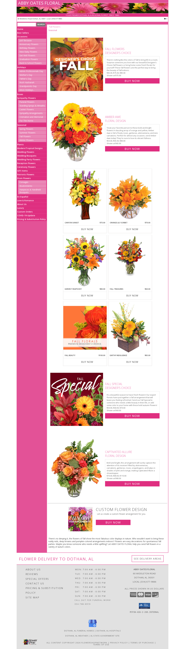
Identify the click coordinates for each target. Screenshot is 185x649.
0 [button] (165, 19)
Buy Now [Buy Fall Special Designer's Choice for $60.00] (132, 416)
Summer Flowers (27, 132)
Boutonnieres (26, 186)
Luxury (20, 208)
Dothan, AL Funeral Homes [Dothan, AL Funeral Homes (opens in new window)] (79, 630)
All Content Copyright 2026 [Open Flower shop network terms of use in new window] (64, 642)
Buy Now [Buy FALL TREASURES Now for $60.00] (132, 295)
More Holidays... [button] (27, 90)
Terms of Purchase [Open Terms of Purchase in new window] (142, 642)
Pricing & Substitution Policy (31, 219)
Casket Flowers (27, 109)
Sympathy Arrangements (31, 113)
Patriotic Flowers (25, 174)
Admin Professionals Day (31, 71)
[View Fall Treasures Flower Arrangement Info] (130, 255)
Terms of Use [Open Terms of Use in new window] (101, 644)
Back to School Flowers (31, 63)
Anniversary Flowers (29, 44)
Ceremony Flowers (26, 167)
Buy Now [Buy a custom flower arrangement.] (113, 522)
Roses (20, 94)
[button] (144, 606)
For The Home (26, 120)
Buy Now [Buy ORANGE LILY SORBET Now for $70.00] (132, 229)
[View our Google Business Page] (92, 627)
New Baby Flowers (28, 51)
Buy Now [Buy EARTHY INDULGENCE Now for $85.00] (132, 362)
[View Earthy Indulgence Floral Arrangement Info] (130, 327)
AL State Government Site (105, 635)
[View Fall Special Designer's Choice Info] (77, 399)
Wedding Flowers (25, 152)
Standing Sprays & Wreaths (32, 105)
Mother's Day (26, 75)
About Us (21, 204)
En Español (22, 196)
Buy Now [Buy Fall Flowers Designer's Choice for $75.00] (132, 81)
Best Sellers (23, 32)
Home (20, 29)
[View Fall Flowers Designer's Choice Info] (77, 64)
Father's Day (25, 78)
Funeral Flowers (27, 102)
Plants (20, 144)
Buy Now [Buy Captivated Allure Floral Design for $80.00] (132, 484)
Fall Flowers (25, 136)
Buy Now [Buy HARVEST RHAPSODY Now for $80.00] (87, 295)
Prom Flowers (24, 178)
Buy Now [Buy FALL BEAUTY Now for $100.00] (87, 362)
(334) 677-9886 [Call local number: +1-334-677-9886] (56, 19)
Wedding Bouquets (26, 155)
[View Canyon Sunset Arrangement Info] (85, 195)
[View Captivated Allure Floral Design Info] (77, 467)
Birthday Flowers (27, 48)
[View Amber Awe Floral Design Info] (77, 132)
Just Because (26, 40)
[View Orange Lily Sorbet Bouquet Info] (130, 195)
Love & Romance (25, 200)
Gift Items (22, 170)
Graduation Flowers (29, 59)
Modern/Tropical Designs (29, 148)
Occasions (22, 36)
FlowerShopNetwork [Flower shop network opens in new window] (94, 642)
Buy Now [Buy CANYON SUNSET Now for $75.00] (87, 229)
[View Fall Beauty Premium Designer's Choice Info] (85, 327)
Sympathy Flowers (26, 98)
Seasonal (21, 125)
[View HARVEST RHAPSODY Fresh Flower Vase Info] (85, 261)
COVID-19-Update (26, 215)
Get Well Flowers (27, 55)
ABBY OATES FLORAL (39, 3)
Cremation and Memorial (31, 117)
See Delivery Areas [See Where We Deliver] (147, 558)
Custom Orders (25, 211)
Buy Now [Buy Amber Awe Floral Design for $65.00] (132, 149)
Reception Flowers (26, 163)
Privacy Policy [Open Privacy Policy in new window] (119, 642)
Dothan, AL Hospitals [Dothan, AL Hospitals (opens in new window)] (109, 630)
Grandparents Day (28, 86)
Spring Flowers (26, 129)
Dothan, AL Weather (76, 635)
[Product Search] (26, 24)
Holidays (21, 67)
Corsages (24, 182)
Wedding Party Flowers (28, 159)
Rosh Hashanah (27, 82)
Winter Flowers (27, 140)
